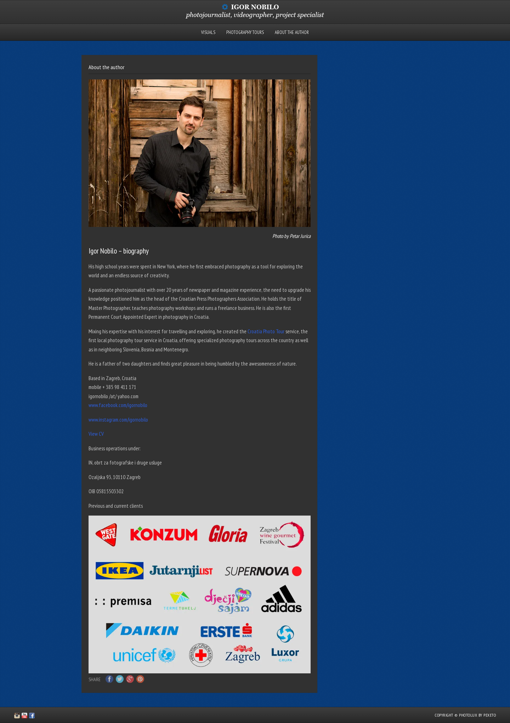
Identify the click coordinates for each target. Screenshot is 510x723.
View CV (96, 433)
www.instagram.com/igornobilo (118, 419)
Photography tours (245, 32)
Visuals (208, 32)
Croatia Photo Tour (266, 331)
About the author (292, 32)
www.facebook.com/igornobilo (118, 405)
